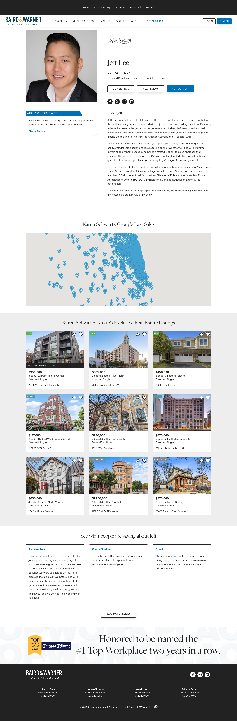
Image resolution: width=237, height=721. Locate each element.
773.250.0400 (189, 696)
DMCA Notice (145, 707)
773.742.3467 (118, 73)
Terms (124, 707)
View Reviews (150, 89)
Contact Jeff (180, 89)
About (135, 21)
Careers (120, 21)
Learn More (149, 7)
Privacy (112, 707)
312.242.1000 (48, 696)
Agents (105, 21)
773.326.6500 (95, 696)
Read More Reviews (118, 614)
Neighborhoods (83, 21)
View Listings (121, 89)
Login (209, 21)
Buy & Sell (58, 21)
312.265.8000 (155, 21)
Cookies (132, 707)
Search (224, 21)
